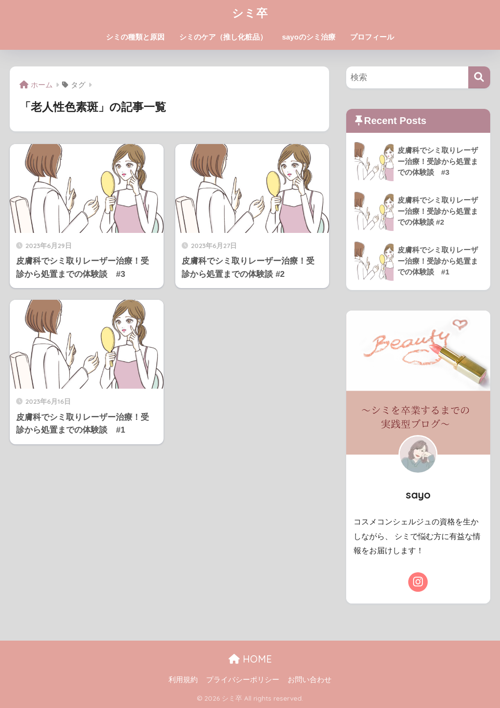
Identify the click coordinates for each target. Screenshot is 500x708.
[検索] (479, 77)
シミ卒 (250, 13)
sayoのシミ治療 (308, 37)
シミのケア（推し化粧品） (223, 37)
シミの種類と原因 (135, 37)
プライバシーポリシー (242, 680)
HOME (250, 659)
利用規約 (183, 680)
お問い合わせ (310, 680)
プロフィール (372, 37)
